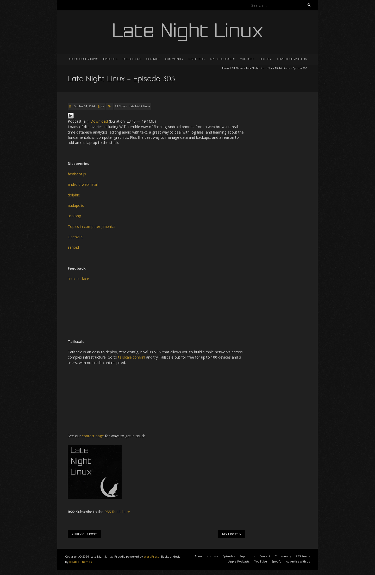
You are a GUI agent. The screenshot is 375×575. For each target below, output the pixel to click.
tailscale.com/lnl (131, 357)
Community (174, 59)
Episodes (110, 59)
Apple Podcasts (222, 59)
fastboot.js (77, 173)
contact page (93, 435)
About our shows (83, 59)
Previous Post (84, 534)
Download (99, 121)
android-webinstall (83, 184)
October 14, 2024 (84, 106)
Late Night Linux (256, 68)
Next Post (231, 534)
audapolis (76, 205)
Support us (131, 59)
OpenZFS (75, 236)
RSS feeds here (117, 511)
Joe (102, 106)
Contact (153, 59)
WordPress (151, 556)
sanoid (73, 247)
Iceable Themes (80, 562)
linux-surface (78, 278)
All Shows (237, 68)
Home (225, 68)
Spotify (265, 59)
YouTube (247, 59)
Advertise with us (292, 59)
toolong (74, 215)
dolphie (74, 195)
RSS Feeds (196, 59)
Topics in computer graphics (91, 226)
